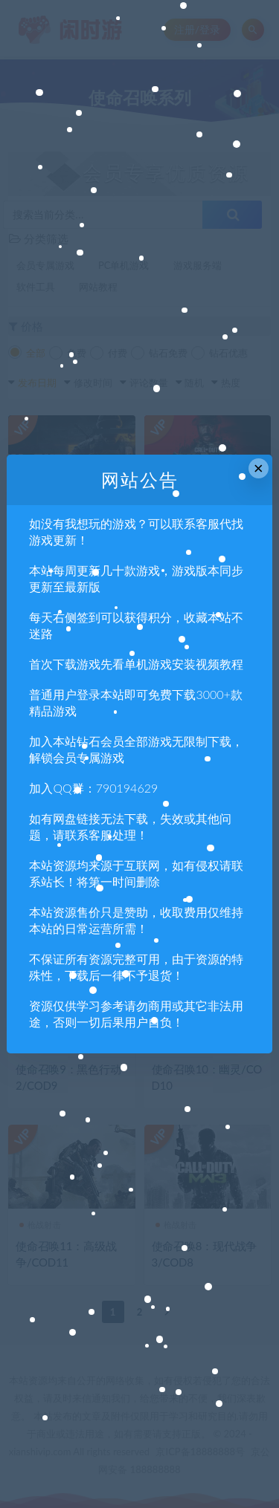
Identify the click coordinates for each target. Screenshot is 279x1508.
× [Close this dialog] (258, 468)
